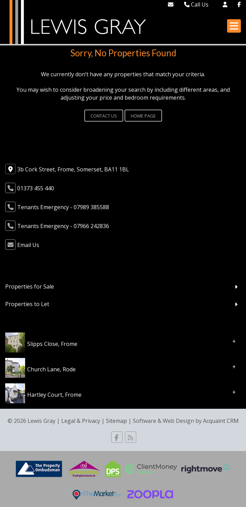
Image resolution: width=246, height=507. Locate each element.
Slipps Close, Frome (52, 343)
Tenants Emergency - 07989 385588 (63, 207)
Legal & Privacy (80, 421)
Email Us (28, 245)
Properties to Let (27, 304)
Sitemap (116, 421)
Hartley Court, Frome (54, 394)
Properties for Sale (29, 286)
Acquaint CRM (221, 421)
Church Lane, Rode (51, 369)
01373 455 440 (35, 188)
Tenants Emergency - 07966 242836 (63, 226)
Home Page (143, 116)
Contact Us (103, 116)
